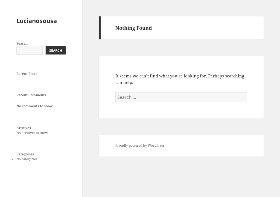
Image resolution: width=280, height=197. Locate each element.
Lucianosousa (36, 20)
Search (22, 43)
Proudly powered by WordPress (139, 145)
